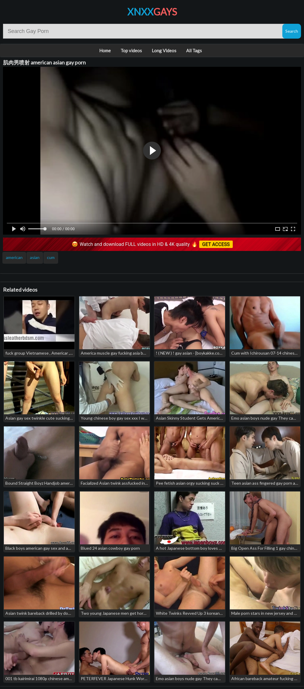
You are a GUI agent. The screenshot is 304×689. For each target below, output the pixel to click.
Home (105, 50)
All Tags (194, 50)
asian (34, 257)
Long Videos (164, 50)
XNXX (152, 12)
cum (51, 257)
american (14, 257)
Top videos (131, 50)
